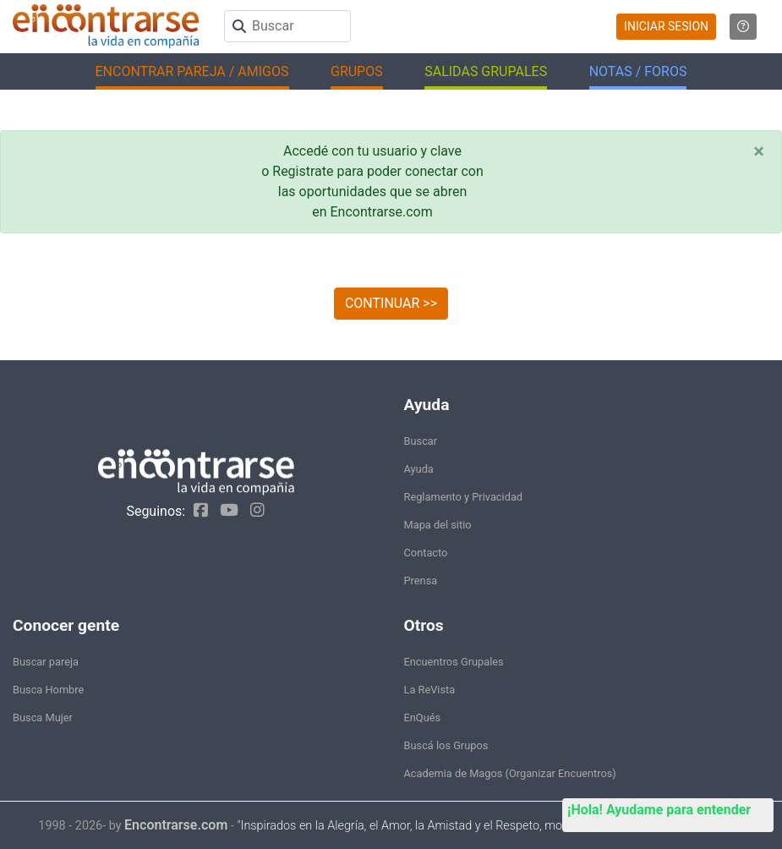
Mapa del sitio (438, 524)
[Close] (758, 151)
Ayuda (419, 469)
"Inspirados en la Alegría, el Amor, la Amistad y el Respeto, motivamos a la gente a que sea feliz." (490, 826)
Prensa (421, 580)
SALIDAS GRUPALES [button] (485, 71)
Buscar (421, 441)
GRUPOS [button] (357, 71)
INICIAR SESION (666, 26)
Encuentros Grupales (454, 661)
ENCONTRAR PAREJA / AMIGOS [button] (192, 71)
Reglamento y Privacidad (463, 496)
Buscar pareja (46, 661)
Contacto (426, 552)
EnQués (422, 717)
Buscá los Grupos (446, 745)
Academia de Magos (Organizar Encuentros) (510, 773)
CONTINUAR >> (391, 303)
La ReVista (430, 689)
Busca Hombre (48, 689)
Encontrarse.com (175, 825)
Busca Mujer (43, 717)
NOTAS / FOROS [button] (638, 71)
